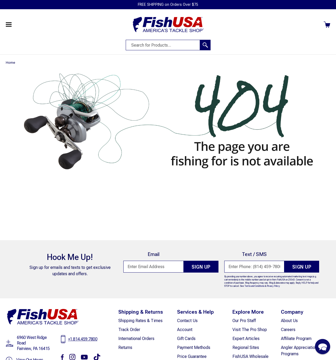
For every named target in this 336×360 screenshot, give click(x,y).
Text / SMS (253, 254)
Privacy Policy (273, 286)
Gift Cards (186, 338)
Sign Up (200, 267)
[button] (322, 346)
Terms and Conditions (254, 286)
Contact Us (187, 320)
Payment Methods (193, 347)
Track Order (129, 329)
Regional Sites (245, 347)
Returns (125, 347)
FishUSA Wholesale (250, 356)
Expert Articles (246, 338)
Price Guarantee (192, 356)
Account (184, 329)
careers (288, 329)
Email (152, 254)
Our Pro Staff (244, 320)
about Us (289, 320)
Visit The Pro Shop (249, 329)
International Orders (136, 338)
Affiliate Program (296, 338)
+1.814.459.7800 (83, 339)
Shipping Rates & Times (140, 320)
